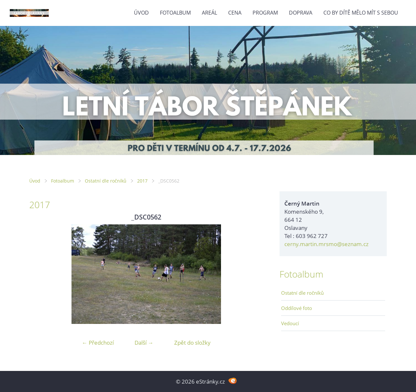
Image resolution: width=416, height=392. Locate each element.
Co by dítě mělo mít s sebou (360, 12)
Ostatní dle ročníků (105, 181)
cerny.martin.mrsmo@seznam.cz (326, 244)
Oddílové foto (296, 308)
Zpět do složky (192, 342)
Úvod (141, 12)
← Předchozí (98, 342)
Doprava (300, 12)
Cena (234, 12)
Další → (144, 342)
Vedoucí (290, 323)
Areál (209, 12)
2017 (142, 181)
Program (265, 12)
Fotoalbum (175, 12)
